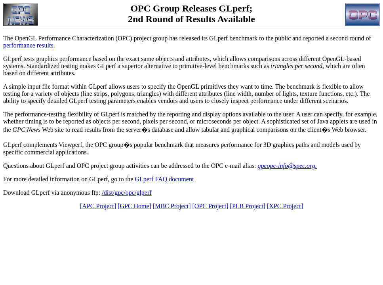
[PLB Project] (247, 206)
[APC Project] (98, 206)
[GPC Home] (134, 206)
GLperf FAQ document (164, 179)
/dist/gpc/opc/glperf (126, 192)
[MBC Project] (172, 206)
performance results (28, 45)
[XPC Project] (285, 206)
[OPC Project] (210, 206)
